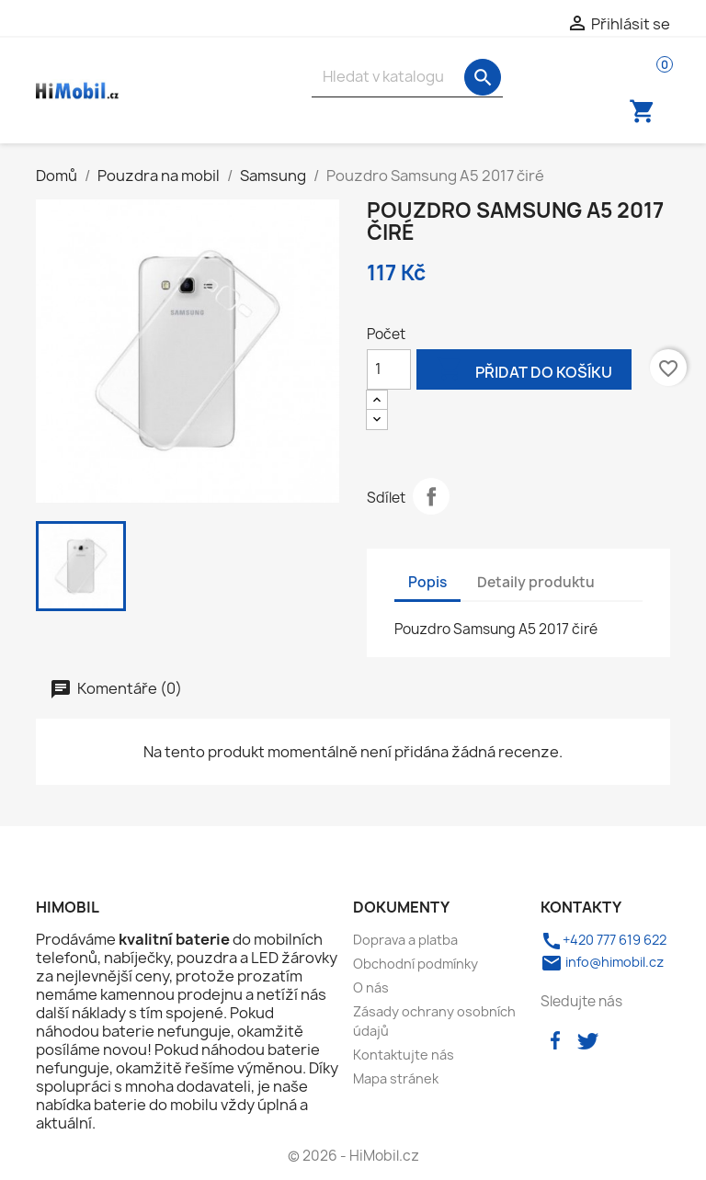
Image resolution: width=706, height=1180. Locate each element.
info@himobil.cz (602, 961)
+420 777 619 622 (603, 939)
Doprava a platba (405, 939)
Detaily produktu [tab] (536, 582)
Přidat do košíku (524, 371)
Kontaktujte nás (403, 1054)
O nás (371, 987)
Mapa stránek (395, 1078)
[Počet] (389, 369)
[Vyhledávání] (407, 76)
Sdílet (431, 496)
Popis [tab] (427, 582)
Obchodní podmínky (415, 963)
